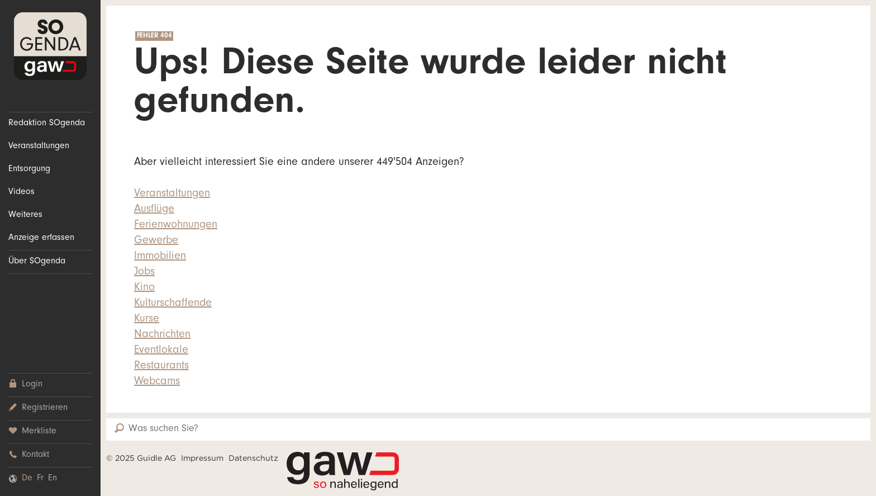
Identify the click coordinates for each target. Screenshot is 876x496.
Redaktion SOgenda (46, 123)
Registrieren (38, 408)
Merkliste (32, 431)
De (27, 478)
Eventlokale (161, 351)
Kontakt (28, 455)
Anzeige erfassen (41, 238)
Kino (144, 288)
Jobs (144, 272)
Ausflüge (154, 210)
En (52, 478)
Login (25, 384)
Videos (21, 192)
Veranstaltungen (38, 146)
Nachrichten (162, 335)
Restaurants (161, 366)
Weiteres (25, 215)
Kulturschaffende (173, 304)
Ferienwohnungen (175, 226)
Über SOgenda (36, 261)
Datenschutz (253, 458)
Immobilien (160, 257)
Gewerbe (156, 241)
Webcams (157, 382)
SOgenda (50, 46)
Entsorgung (29, 169)
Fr (40, 478)
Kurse (146, 319)
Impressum (202, 458)
